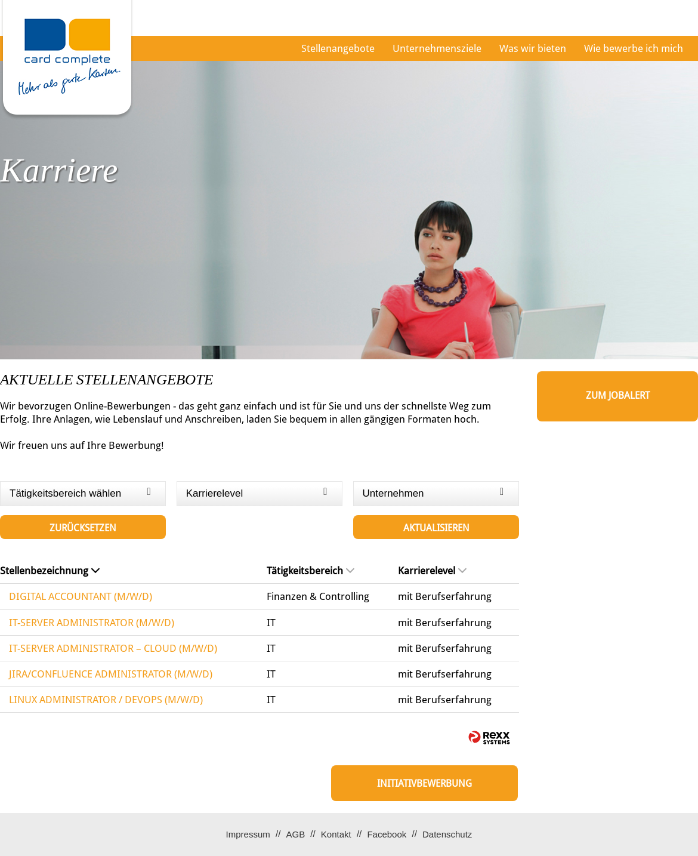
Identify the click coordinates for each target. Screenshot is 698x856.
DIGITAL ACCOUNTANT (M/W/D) (80, 596)
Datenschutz (447, 834)
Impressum (248, 834)
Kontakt (336, 834)
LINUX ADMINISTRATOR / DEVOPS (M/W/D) (106, 700)
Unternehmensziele (437, 48)
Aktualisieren (436, 528)
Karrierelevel (432, 571)
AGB (295, 834)
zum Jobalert (618, 395)
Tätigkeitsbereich (310, 571)
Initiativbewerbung (424, 783)
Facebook (386, 834)
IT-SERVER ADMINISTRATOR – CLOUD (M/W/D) (113, 648)
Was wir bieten (532, 48)
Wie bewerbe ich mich (633, 48)
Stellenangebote (338, 48)
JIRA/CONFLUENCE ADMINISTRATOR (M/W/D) (110, 674)
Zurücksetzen (83, 528)
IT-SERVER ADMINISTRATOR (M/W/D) (91, 623)
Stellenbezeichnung (50, 571)
